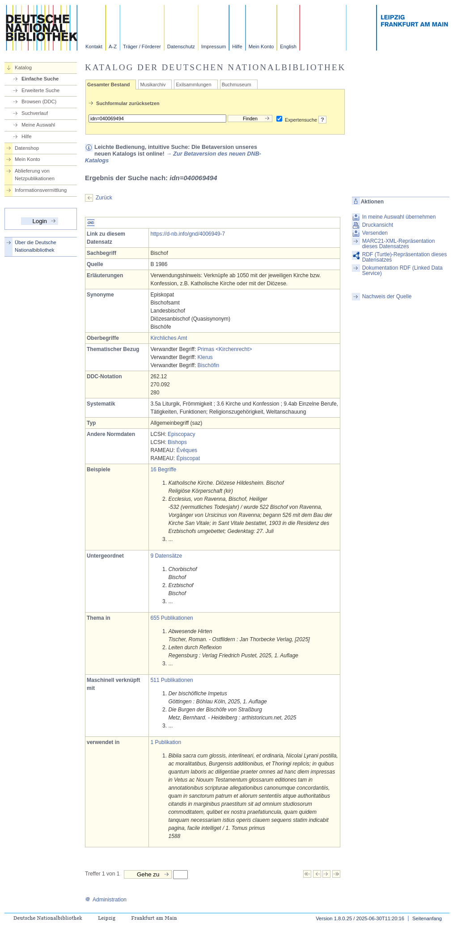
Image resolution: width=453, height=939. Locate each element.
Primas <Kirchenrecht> (225, 349)
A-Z (113, 46)
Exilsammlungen (193, 84)
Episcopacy (181, 434)
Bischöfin (209, 365)
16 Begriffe (163, 469)
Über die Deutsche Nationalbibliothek (35, 246)
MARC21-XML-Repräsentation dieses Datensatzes (398, 244)
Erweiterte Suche (40, 90)
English (288, 46)
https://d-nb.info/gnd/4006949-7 (187, 234)
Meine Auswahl (38, 124)
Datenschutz (181, 46)
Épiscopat (188, 458)
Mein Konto (261, 46)
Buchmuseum (236, 84)
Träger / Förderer (142, 46)
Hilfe (237, 46)
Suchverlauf (34, 113)
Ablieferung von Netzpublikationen (35, 174)
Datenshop (27, 148)
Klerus (205, 357)
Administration (106, 900)
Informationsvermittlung (41, 190)
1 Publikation (165, 742)
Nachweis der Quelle (387, 296)
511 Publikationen (171, 680)
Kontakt (93, 46)
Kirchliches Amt (168, 338)
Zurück (104, 198)
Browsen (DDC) (38, 101)
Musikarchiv (152, 84)
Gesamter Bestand (108, 84)
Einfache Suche (40, 78)
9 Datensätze (166, 556)
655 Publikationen (171, 618)
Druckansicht (377, 225)
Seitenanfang (427, 918)
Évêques (186, 450)
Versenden (375, 233)
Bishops (177, 442)
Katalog (23, 67)
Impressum (213, 46)
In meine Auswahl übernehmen (399, 217)
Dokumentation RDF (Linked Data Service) (402, 270)
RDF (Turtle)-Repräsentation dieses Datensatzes (404, 257)
